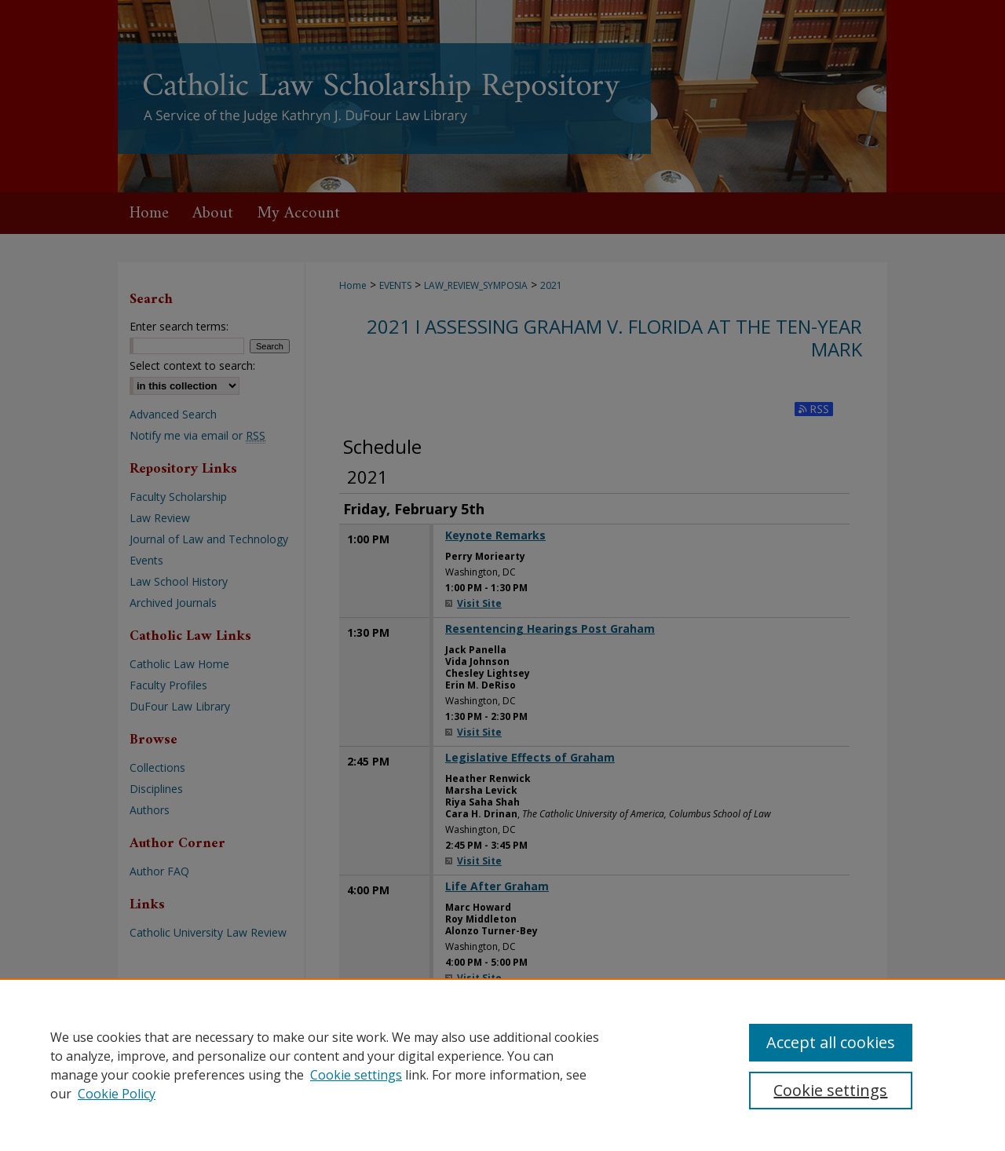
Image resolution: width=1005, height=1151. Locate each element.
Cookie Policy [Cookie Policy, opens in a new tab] (116, 1093)
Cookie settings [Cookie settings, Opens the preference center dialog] (830, 1090)
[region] (502, 1064)
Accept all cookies (830, 1042)
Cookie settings (356, 1074)
